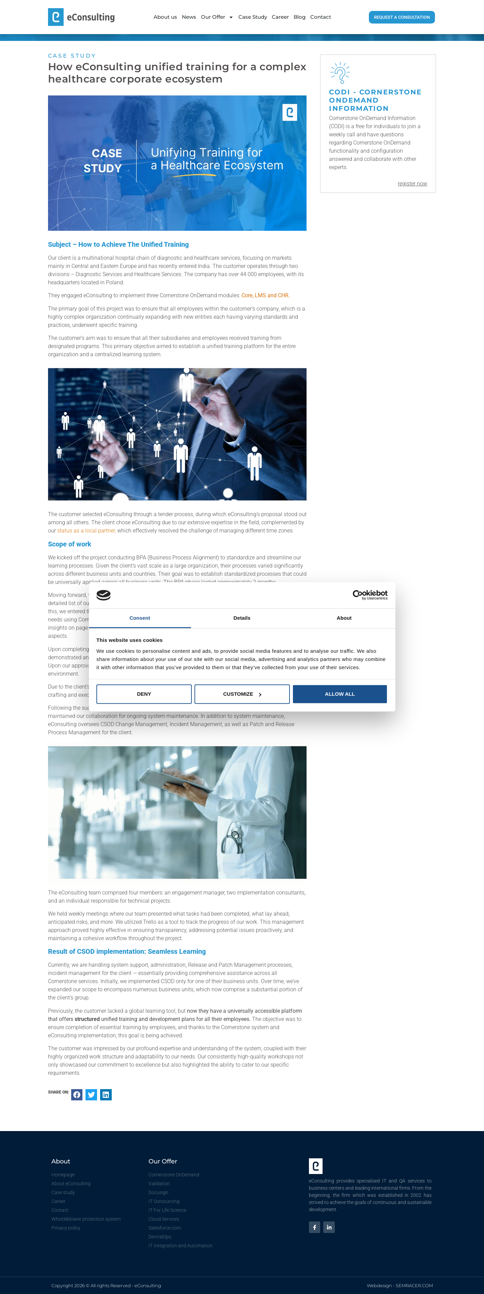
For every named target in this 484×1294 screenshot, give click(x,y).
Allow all (340, 694)
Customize (242, 694)
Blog (300, 17)
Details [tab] (242, 618)
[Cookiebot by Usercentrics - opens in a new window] (358, 595)
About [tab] (344, 618)
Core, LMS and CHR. (265, 295)
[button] (77, 1095)
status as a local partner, (86, 530)
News (189, 17)
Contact (320, 17)
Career (280, 17)
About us (165, 17)
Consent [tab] (139, 618)
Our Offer (217, 17)
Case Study (252, 17)
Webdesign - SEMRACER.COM (400, 1285)
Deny (144, 694)
